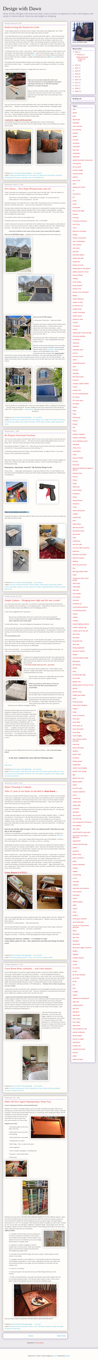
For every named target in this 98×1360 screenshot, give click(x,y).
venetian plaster (78, 1005)
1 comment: (38, 1324)
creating (75, 621)
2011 (77, 85)
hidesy (55, 1356)
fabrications (76, 661)
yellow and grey (78, 1059)
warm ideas (76, 1022)
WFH (74, 521)
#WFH (75, 360)
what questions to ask (80, 1029)
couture (75, 614)
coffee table (24, 771)
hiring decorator (78, 702)
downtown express (79, 651)
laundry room (77, 289)
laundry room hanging (80, 768)
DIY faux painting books (80, 394)
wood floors (76, 1042)
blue (74, 568)
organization (77, 841)
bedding (75, 561)
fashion (75, 668)
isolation (75, 751)
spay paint (32, 587)
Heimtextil (76, 444)
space (75, 931)
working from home (79, 1049)
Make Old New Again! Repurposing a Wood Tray (28, 1101)
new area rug (9, 773)
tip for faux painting (79, 975)
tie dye (75, 971)
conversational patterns (80, 607)
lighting (75, 295)
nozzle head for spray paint (48, 584)
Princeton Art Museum (80, 221)
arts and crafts (77, 544)
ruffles (75, 905)
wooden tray (16, 1328)
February (80, 54)
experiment (76, 262)
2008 (77, 91)
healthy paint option (79, 695)
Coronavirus (77, 194)
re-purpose (76, 326)
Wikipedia (60, 835)
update (53, 422)
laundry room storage (80, 771)
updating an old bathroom (81, 998)
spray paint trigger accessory (82, 947)
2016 (77, 79)
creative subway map (80, 627)
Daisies (75, 407)
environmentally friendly (80, 658)
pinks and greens (78, 858)
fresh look (12, 584)
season (75, 908)
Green (75, 204)
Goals (75, 201)
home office (76, 722)
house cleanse (37, 957)
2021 (77, 68)
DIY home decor (31, 175)
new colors (35, 773)
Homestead (76, 207)
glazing (75, 688)
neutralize (12, 1088)
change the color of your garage (30, 419)
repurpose (20, 587)
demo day (76, 644)
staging (75, 951)
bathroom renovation (79, 231)
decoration (76, 637)
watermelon (76, 1025)
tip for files (76, 978)
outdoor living (19, 422)
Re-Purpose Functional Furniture (20, 435)
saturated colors (27, 177)
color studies (77, 593)
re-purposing (77, 875)
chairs (75, 575)
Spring (75, 497)
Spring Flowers (77, 500)
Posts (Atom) (39, 1343)
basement (76, 551)
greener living (77, 692)
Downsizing (76, 417)
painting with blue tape (80, 844)
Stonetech (76, 504)
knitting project (9, 177)
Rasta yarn (17, 177)
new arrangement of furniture (22, 773)
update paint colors (79, 187)
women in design (78, 1039)
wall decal (76, 1012)
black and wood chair (80, 565)
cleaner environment (79, 238)
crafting (11, 175)
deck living (76, 634)
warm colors (77, 1019)
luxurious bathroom (79, 792)
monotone (76, 809)
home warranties (78, 729)
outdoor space (40, 422)
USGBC (75, 514)
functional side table (22, 584)
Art (74, 190)
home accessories (49, 175)
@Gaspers (51, 349)
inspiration (76, 123)
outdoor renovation (29, 422)
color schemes (77, 126)
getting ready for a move (25, 957)
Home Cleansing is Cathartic (18, 787)
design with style (78, 258)
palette (75, 847)
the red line (76, 968)
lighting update (77, 781)
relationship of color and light (38, 1088)
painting (59, 584)
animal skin (76, 534)
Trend (74, 228)
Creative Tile (77, 390)
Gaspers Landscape (59, 419)
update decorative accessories (51, 587)
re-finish (30, 1326)
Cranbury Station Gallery (81, 383)
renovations (76, 339)
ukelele (75, 995)
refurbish (75, 885)
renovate (7, 1090)
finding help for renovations (81, 268)
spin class (76, 937)
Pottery (75, 480)
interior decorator (78, 748)
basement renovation (80, 554)
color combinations (79, 241)
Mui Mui (75, 461)
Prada (75, 483)
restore (26, 587)
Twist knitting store (38, 177)
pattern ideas (77, 854)
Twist (32, 55)
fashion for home (78, 265)
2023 (77, 52)
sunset (75, 964)
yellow (75, 1056)
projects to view (78, 319)
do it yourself (23, 1326)
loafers (75, 785)
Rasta (52, 57)
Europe (75, 424)
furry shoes (76, 678)
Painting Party (77, 473)
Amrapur (75, 370)
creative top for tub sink (80, 631)
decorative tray (13, 1326)
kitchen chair (77, 754)
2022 (77, 65)
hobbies (75, 709)
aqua (74, 537)
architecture (76, 541)
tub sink (75, 353)
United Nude (77, 517)
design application (79, 648)
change (75, 234)
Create (75, 387)
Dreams (75, 421)
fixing (74, 671)
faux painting (77, 130)
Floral (74, 431)
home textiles (77, 282)
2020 (77, 71)
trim (74, 985)
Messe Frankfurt (78, 458)
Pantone (75, 214)
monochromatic (78, 173)
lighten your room (58, 771)
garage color (48, 419)
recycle (7, 587)
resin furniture (77, 892)
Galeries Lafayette (79, 434)
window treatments (79, 1032)
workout (75, 1052)
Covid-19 (76, 380)
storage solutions (78, 958)
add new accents (14, 771)
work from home (78, 356)
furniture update (34, 584)
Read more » (9, 765)
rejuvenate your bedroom (81, 888)
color (42, 419)
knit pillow (59, 175)
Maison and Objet (78, 211)
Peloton (75, 477)
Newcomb (76, 465)
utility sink (76, 1002)
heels (74, 698)
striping (75, 961)
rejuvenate (13, 587)
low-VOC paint (77, 788)
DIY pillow (40, 175)
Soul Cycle (76, 224)
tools (74, 184)
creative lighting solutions (81, 624)
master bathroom (78, 299)
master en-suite (78, 302)
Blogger (67, 1356)
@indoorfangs (29, 409)
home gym (76, 719)
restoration (76, 895)
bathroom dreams (78, 558)
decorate (75, 251)
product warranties (79, 864)
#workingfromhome (79, 363)
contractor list (77, 604)
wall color (21, 1090)
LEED (75, 454)
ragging (75, 871)
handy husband (78, 275)
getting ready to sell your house (83, 685)
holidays (75, 278)
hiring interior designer (80, 705)
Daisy (74, 410)
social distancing (78, 922)
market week (77, 802)
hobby (75, 712)
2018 (77, 74)
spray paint (76, 944)
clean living (76, 583)
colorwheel (76, 146)
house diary (76, 732)
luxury (75, 795)
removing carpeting (54, 1088)
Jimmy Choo (77, 448)
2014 (77, 82)
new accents (77, 815)
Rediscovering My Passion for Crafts (22, 27)
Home (31, 1336)
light (74, 775)
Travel (75, 507)
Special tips (76, 119)
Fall (74, 427)
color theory (76, 597)
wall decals (76, 1015)
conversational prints (79, 610)
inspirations (76, 153)
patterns (75, 177)
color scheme (77, 245)
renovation (14, 1090)
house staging (77, 736)
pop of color (25, 1088)
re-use (35, 1326)
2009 (77, 88)
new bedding (77, 825)
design (75, 113)
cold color (76, 590)
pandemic (76, 851)
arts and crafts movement (81, 548)
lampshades (77, 765)
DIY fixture (76, 397)
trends (75, 981)
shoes (75, 912)
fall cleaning (13, 957)
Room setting (55, 773)
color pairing (77, 163)
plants (41, 773)
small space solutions (80, 919)
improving (76, 744)
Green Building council (80, 441)
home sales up (77, 725)
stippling (75, 954)
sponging (76, 941)
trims (74, 988)
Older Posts (61, 1336)
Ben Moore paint (14, 419)
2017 (77, 77)
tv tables (38, 587)
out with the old (9, 422)
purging (45, 957)
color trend (31, 771)
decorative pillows (20, 175)
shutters (47, 422)
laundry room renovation (81, 292)
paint (74, 116)
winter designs (77, 1035)
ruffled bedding (77, 902)
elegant (75, 654)
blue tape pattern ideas (80, 571)
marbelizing (76, 798)
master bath (76, 805)
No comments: (37, 173)
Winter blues (77, 524)
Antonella (76, 373)
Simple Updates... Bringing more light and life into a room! (32, 600)
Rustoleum (76, 493)
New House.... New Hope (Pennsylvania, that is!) (28, 188)
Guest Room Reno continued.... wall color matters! (28, 968)
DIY (74, 197)
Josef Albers (77, 451)
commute (76, 600)
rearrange (76, 881)
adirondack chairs (78, 531)
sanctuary (76, 346)
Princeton (76, 218)
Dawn (74, 414)
